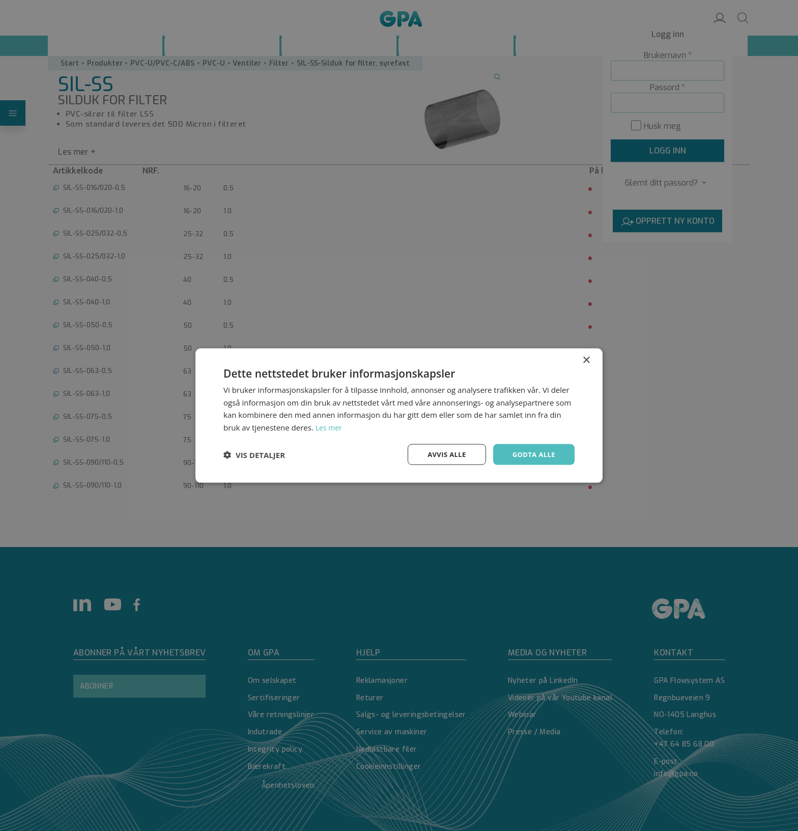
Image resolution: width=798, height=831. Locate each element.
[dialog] (399, 415)
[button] (254, 454)
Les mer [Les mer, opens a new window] (330, 426)
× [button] (586, 359)
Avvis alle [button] (442, 454)
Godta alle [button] (532, 454)
